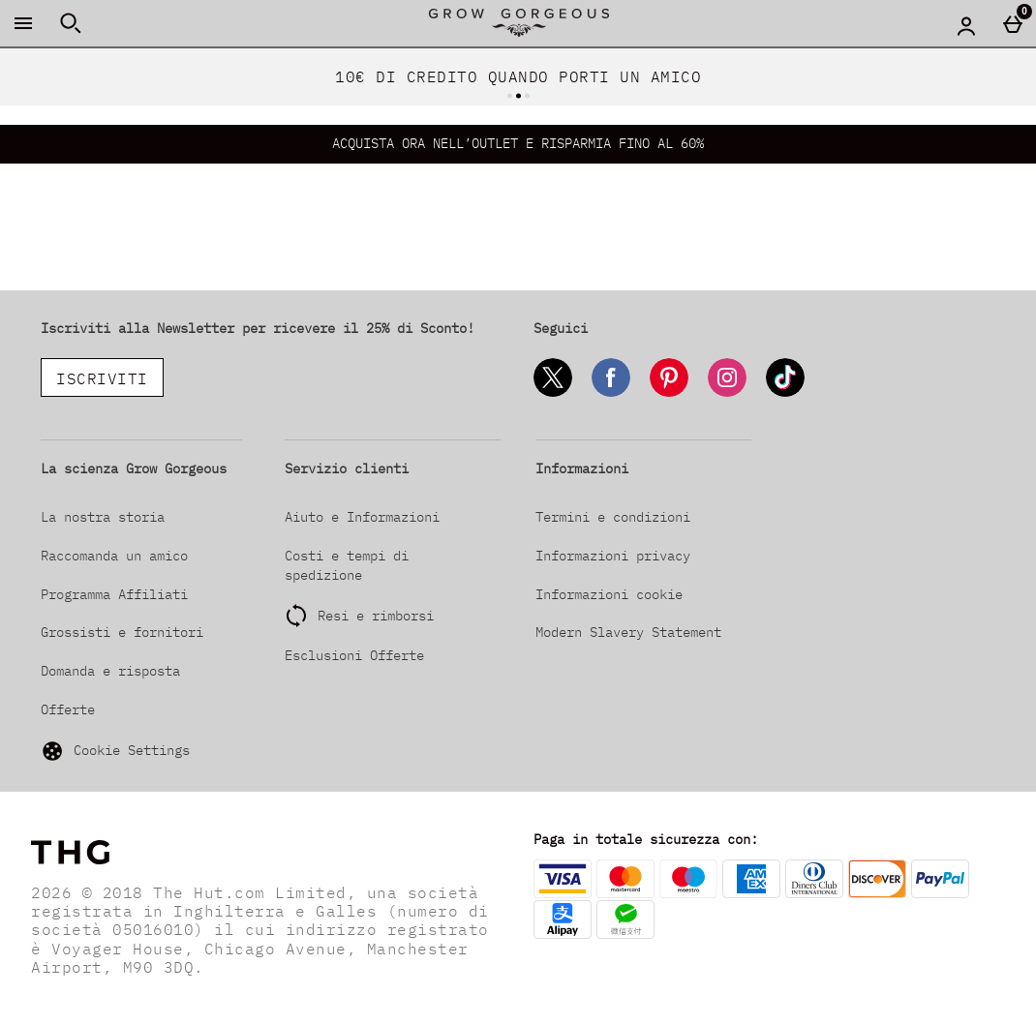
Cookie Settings (115, 751)
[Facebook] (611, 393)
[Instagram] (727, 393)
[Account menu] (966, 25)
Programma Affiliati (114, 594)
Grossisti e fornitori (122, 632)
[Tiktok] (785, 393)
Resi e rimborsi (376, 615)
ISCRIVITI (102, 378)
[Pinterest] (669, 393)
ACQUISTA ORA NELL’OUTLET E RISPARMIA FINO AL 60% (518, 143)
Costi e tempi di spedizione (347, 565)
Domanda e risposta (110, 670)
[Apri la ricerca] (70, 23)
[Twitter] (552, 393)
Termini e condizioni (612, 517)
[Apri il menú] (23, 23)
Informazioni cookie (609, 594)
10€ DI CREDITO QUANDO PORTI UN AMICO (518, 76)
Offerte (68, 709)
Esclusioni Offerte (354, 655)
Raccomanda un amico (114, 555)
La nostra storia (103, 517)
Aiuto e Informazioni (362, 517)
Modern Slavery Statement (628, 632)
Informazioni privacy (612, 555)
